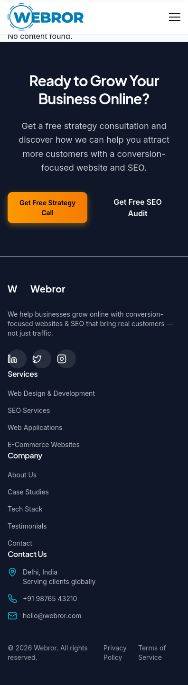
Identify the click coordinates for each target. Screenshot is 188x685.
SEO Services (29, 410)
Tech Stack (25, 509)
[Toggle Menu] (174, 17)
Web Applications (35, 427)
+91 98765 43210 (50, 598)
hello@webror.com (52, 616)
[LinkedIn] (17, 358)
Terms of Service (152, 652)
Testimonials (27, 526)
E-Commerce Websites (44, 444)
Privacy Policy (115, 652)
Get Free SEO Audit (137, 207)
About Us (22, 475)
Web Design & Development (51, 393)
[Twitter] (41, 358)
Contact (20, 543)
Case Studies (28, 492)
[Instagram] (66, 358)
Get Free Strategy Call (47, 208)
